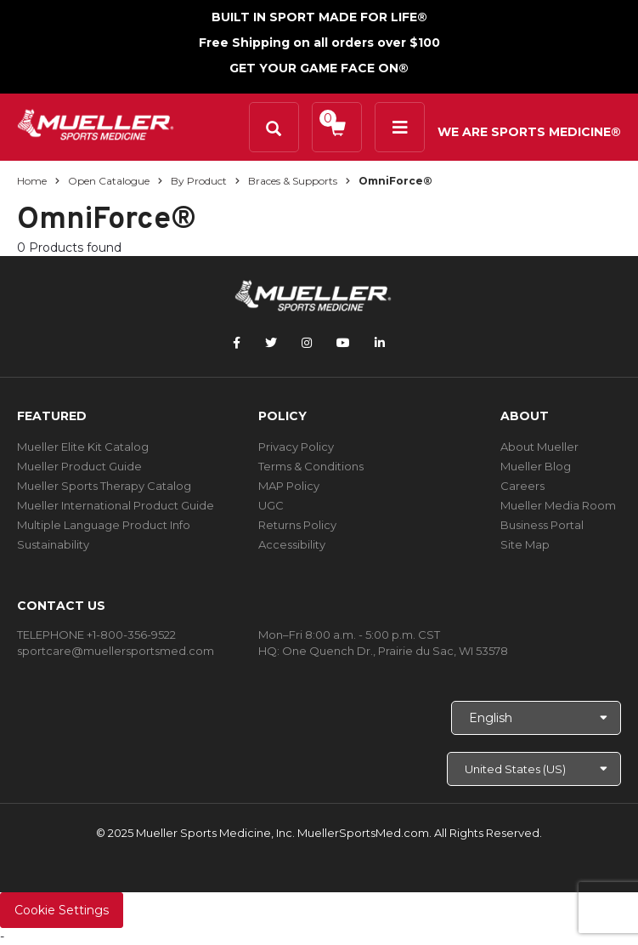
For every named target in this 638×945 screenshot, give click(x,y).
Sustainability (53, 544)
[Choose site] (534, 769)
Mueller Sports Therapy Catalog (104, 485)
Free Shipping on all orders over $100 (319, 42)
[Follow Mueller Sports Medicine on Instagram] (307, 343)
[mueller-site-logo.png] (95, 123)
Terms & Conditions (311, 466)
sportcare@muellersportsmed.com (115, 651)
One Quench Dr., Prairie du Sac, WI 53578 (395, 651)
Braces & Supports (292, 180)
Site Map (525, 544)
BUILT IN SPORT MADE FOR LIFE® (319, 17)
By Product (199, 180)
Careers (522, 485)
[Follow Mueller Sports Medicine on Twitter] (271, 343)
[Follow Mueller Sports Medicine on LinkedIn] (380, 343)
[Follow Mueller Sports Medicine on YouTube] (343, 343)
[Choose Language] (536, 718)
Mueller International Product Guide (115, 505)
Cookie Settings (61, 910)
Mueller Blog (535, 466)
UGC (271, 505)
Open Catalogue (109, 180)
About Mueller (539, 446)
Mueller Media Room (558, 505)
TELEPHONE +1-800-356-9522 (96, 634)
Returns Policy (297, 525)
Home (32, 180)
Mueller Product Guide (79, 466)
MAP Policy (288, 485)
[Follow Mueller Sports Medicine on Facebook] (236, 343)
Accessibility (291, 544)
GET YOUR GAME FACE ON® (319, 68)
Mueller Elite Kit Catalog (83, 446)
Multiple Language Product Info (103, 525)
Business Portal (542, 525)
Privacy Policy (296, 446)
